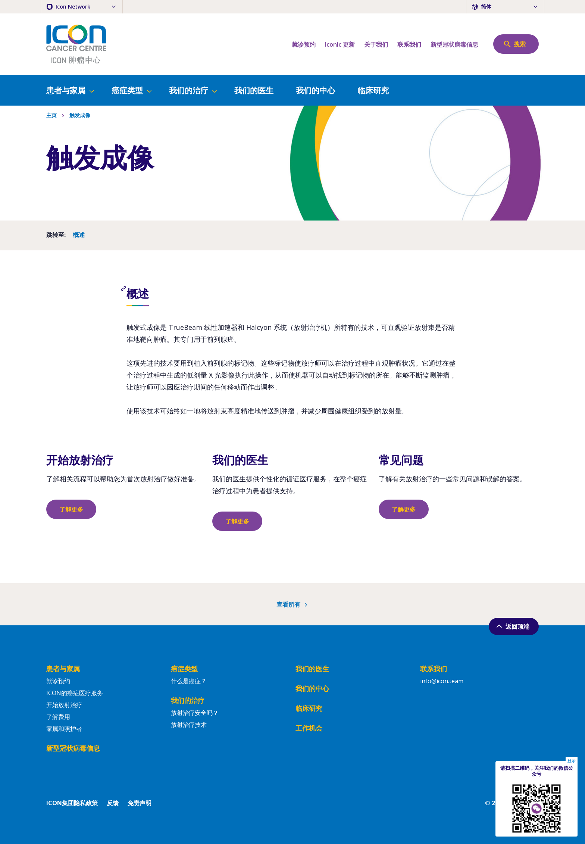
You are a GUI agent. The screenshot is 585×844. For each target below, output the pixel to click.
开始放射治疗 (64, 705)
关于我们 (376, 44)
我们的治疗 (193, 90)
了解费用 (58, 717)
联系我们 (409, 44)
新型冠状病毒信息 (454, 44)
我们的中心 (315, 90)
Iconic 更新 (340, 44)
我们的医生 (253, 90)
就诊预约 (304, 44)
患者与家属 (71, 90)
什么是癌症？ (189, 681)
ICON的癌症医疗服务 (74, 693)
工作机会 (308, 727)
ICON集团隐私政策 (72, 803)
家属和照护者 (64, 729)
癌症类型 (132, 90)
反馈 (113, 803)
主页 (51, 116)
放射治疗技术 (189, 724)
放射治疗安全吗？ (195, 713)
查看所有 (292, 604)
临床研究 (373, 90)
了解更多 (71, 509)
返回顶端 (512, 626)
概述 (79, 235)
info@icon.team (441, 681)
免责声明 (139, 803)
